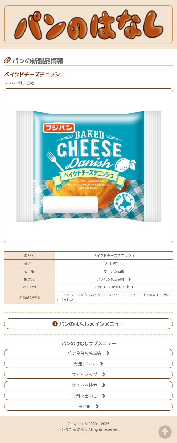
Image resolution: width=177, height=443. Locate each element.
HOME (88, 406)
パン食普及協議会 (88, 352)
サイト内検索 (89, 384)
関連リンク (89, 363)
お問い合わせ (89, 395)
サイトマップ (89, 374)
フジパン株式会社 (114, 279)
